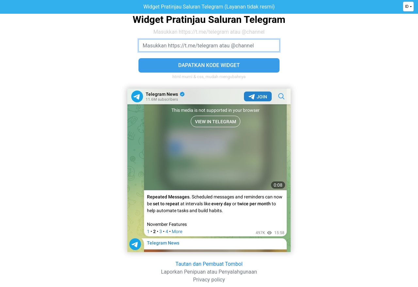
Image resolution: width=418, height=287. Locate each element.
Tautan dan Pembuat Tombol (208, 264)
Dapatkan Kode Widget (209, 65)
